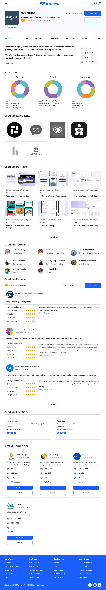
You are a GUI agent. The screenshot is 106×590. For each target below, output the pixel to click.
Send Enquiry (19, 488)
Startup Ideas (34, 577)
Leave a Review (10, 28)
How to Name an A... (86, 566)
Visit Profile (20, 493)
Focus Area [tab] (23, 38)
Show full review (45, 313)
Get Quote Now (93, 13)
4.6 (23, 20)
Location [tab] (97, 38)
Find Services (34, 563)
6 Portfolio (46, 20)
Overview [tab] (8, 38)
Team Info (69, 38)
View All (53, 237)
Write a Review (34, 574)
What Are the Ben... (86, 563)
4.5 (61, 457)
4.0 (28, 507)
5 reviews (38, 20)
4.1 (94, 457)
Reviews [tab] (84, 38)
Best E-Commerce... (86, 574)
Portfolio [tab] (54, 38)
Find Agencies (34, 566)
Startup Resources (36, 570)
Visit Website (93, 20)
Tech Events (58, 577)
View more (83, 577)
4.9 (28, 457)
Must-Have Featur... (86, 570)
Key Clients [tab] (40, 38)
